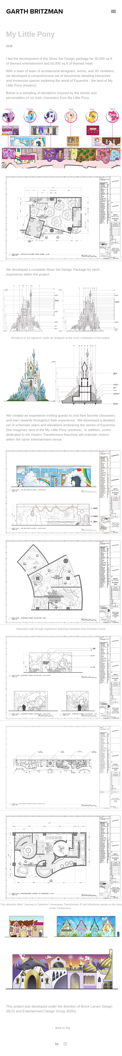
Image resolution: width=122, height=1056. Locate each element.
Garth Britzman (34, 11)
